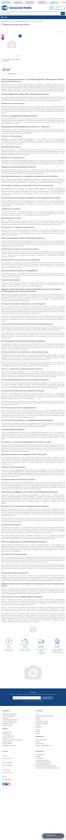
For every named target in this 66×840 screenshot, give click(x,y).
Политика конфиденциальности (43, 764)
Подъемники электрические (9, 745)
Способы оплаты (40, 758)
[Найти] (63, 13)
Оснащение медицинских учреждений (44, 716)
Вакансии (38, 718)
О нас (37, 714)
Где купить (38, 731)
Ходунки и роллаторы (7, 738)
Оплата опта (39, 727)
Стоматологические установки (9, 721)
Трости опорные (6, 734)
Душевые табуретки (7, 743)
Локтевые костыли (7, 732)
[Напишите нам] (53, 835)
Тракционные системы (7, 723)
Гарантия (38, 729)
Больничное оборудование (8, 716)
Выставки (38, 741)
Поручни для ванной (7, 741)
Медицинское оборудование (9, 714)
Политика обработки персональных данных (46, 766)
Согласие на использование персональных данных (48, 767)
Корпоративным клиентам (42, 721)
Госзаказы (38, 725)
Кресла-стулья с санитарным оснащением (12, 739)
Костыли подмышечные (8, 736)
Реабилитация (5, 718)
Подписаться (47, 697)
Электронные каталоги (41, 739)
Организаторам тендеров (42, 723)
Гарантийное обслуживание (42, 760)
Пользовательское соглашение (43, 762)
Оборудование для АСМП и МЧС (10, 719)
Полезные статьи (40, 743)
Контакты (38, 733)
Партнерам (38, 719)
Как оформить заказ (40, 754)
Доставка (38, 756)
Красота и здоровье (7, 725)
